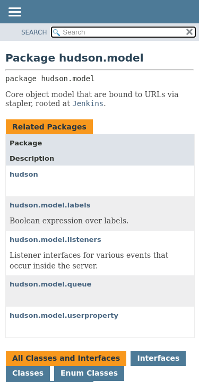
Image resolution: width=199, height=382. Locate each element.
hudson (24, 174)
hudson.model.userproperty (64, 315)
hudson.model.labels (50, 205)
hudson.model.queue (50, 284)
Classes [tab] (28, 373)
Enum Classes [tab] (89, 373)
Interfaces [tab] (158, 358)
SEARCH (34, 32)
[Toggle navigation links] (14, 12)
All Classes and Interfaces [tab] (66, 358)
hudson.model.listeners (55, 240)
